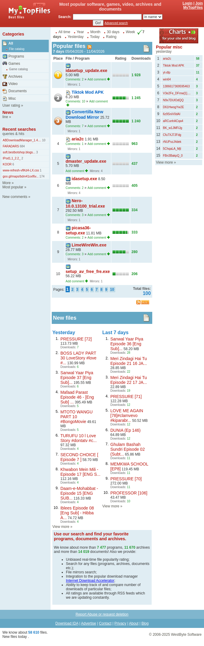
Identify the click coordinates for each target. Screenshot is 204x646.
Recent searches (19, 129)
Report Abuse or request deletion (102, 614)
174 (41, 176)
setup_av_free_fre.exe (88, 271)
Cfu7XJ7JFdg (172, 134)
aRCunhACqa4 (173, 121)
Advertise (88, 623)
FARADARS (11, 146)
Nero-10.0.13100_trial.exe (85, 203)
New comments (14, 197)
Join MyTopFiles (193, 5)
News (8, 112)
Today (95, 37)
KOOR (7, 164)
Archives (15, 76)
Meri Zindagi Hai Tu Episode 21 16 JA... (128, 361)
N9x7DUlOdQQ (173, 100)
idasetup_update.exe (86, 70)
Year (80, 32)
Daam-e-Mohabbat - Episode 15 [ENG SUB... (79, 493)
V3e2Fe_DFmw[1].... (176, 93)
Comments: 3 (74, 215)
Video (12, 84)
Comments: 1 (74, 144)
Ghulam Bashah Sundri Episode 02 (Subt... (127, 449)
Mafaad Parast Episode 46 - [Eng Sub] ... (77, 397)
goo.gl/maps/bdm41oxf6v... (21, 176)
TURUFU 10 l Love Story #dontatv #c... (78, 438)
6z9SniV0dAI (171, 114)
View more (60, 527)
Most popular (12, 187)
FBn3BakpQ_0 (173, 155)
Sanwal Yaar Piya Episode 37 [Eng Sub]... (76, 377)
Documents (17, 91)
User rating (11, 105)
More (6, 183)
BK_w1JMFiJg (172, 128)
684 (22, 146)
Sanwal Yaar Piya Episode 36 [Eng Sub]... (126, 344)
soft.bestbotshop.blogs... (19, 152)
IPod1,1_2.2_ (12, 158)
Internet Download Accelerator (90, 581)
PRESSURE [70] (126, 478)
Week (130, 32)
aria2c (78, 138)
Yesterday (76, 37)
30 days (113, 32)
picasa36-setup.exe (78, 230)
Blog (145, 623)
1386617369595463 (176, 86)
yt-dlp (166, 72)
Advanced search (116, 23)
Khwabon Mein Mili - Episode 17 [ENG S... (80, 472)
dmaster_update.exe (86, 161)
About (133, 623)
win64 (167, 79)
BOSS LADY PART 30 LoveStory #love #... (78, 358)
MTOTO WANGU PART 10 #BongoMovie (76, 416)
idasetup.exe (84, 178)
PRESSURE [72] (76, 339)
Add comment (97, 79)
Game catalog (18, 69)
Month (95, 32)
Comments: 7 (74, 126)
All (10, 43)
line (5, 117)
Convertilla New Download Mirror (84, 114)
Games (14, 63)
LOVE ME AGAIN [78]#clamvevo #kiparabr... (126, 415)
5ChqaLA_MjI (172, 148)
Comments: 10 (75, 101)
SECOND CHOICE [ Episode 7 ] (79, 457)
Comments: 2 (74, 79)
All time (64, 32)
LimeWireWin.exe (89, 245)
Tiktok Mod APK (88, 92)
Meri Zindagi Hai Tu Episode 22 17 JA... (128, 380)
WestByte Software (186, 634)
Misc (12, 98)
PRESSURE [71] (126, 396)
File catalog (16, 49)
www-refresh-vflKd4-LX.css (21, 170)
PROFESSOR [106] (128, 493)
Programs (16, 56)
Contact (105, 623)
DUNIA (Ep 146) (125, 430)
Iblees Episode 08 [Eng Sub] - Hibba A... (77, 513)
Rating (111, 37)
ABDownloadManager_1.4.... (22, 140)
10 (43, 140)
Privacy (120, 623)
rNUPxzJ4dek (172, 141)
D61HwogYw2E (173, 107)
